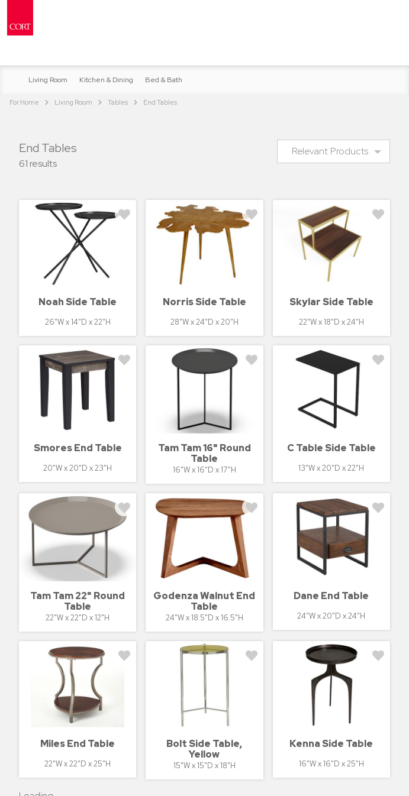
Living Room (47, 80)
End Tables (160, 102)
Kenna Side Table (331, 743)
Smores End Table (78, 448)
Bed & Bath (163, 80)
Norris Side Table (204, 302)
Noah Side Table (77, 302)
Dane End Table (331, 596)
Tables (118, 102)
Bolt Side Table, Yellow (204, 749)
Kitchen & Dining (106, 80)
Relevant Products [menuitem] (330, 151)
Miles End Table (77, 743)
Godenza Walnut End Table (204, 601)
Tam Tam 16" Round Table (204, 453)
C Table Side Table (331, 448)
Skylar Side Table (331, 302)
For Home (24, 102)
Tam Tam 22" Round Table (77, 601)
